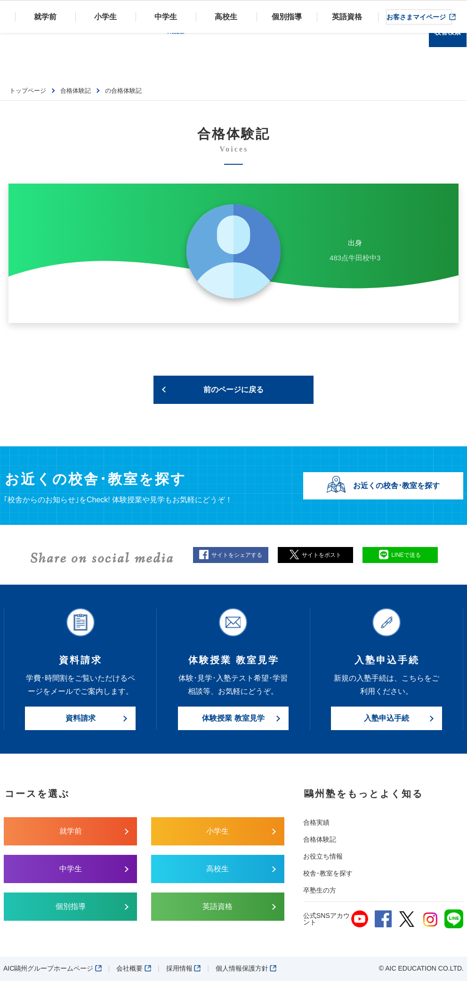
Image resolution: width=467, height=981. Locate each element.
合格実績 (316, 822)
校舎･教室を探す (328, 873)
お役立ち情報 (323, 856)
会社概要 (133, 968)
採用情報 (183, 968)
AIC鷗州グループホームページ (52, 968)
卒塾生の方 (319, 890)
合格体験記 (319, 839)
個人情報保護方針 (246, 968)
